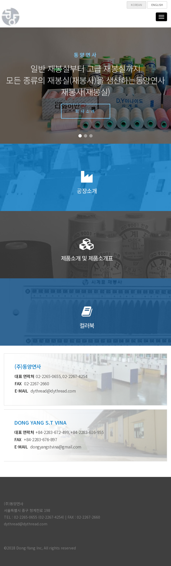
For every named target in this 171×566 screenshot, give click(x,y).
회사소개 (85, 111)
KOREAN (136, 5)
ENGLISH (157, 5)
